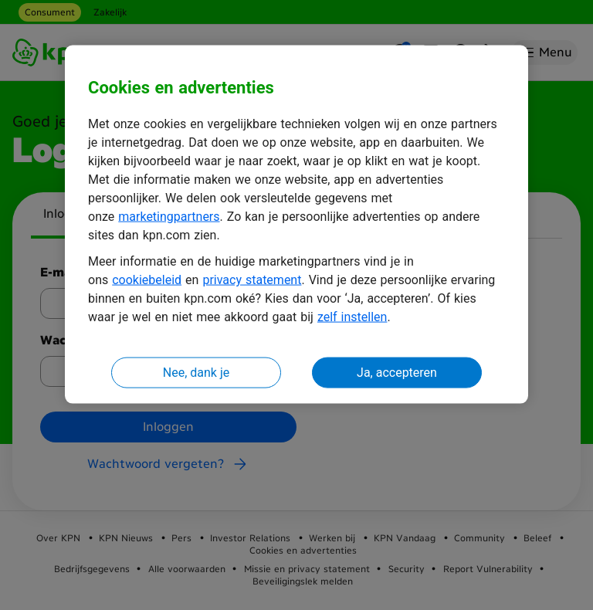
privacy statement (251, 280)
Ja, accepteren (397, 372)
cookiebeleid (146, 280)
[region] (296, 224)
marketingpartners (168, 216)
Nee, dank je (196, 372)
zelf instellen (352, 317)
